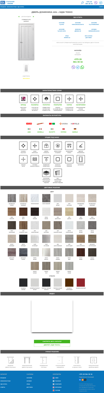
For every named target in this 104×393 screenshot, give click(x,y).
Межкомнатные (12, 6)
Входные (3, 6)
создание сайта (83, 389)
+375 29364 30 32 (89, 2)
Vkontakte (57, 382)
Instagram (57, 386)
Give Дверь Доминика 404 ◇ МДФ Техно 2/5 (25, 78)
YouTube (56, 389)
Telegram (57, 379)
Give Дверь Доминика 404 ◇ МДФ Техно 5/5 (29, 78)
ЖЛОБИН (29, 379)
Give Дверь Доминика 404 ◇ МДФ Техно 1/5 (23, 78)
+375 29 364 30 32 (85, 373)
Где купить (20, 6)
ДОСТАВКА (30, 386)
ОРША (28, 382)
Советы (101, 6)
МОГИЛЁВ (29, 376)
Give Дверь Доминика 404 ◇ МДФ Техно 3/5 (26, 78)
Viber (55, 376)
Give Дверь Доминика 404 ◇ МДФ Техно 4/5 (27, 78)
